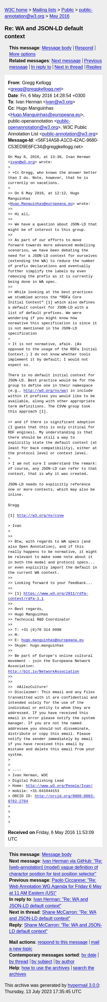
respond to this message (62, 942)
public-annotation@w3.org (68, 133)
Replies (93, 67)
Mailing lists (44, 9)
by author (64, 961)
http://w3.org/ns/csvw (40, 515)
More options (22, 54)
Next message (66, 60)
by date (88, 955)
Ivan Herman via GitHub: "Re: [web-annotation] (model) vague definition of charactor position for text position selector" (55, 867)
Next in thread (68, 67)
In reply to (41, 67)
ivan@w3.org (59, 101)
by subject (42, 961)
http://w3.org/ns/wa (45, 390)
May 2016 (59, 16)
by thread (18, 961)
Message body (57, 47)
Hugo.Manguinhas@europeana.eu (45, 114)
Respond (84, 47)
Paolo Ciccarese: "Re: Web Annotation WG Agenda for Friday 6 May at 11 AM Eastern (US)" (55, 886)
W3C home (16, 9)
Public (67, 9)
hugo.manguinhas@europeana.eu (52, 640)
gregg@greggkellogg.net (35, 89)
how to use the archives (46, 967)
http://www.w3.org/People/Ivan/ (59, 786)
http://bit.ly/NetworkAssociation (43, 671)
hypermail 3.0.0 (83, 985)
